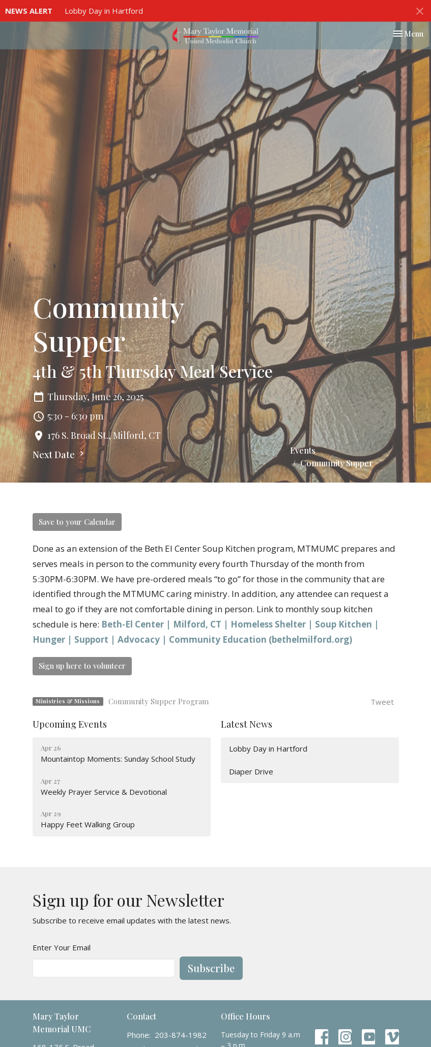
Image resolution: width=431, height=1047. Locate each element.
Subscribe (211, 968)
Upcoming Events (70, 724)
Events (302, 450)
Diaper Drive (251, 771)
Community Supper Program (158, 701)
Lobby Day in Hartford (104, 11)
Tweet (382, 702)
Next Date (60, 454)
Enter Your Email (62, 947)
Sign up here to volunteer (82, 666)
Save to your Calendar (77, 522)
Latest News (246, 724)
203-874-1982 (181, 1035)
